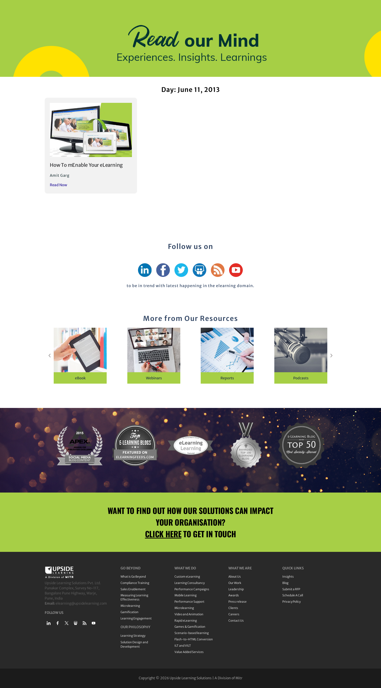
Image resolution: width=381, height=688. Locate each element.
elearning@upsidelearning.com (81, 603)
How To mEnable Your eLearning (86, 165)
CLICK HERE (163, 533)
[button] (49, 355)
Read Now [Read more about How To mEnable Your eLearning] (58, 185)
